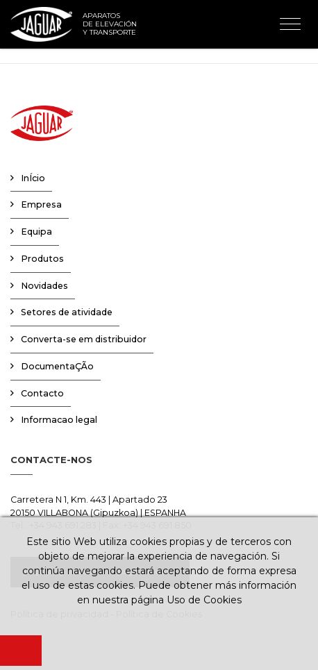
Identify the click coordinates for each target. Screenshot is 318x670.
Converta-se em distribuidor (84, 339)
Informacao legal (59, 419)
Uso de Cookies (204, 600)
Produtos (42, 258)
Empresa (41, 204)
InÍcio (33, 178)
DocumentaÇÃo (57, 366)
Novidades (44, 285)
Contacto (42, 393)
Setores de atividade (66, 312)
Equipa (36, 231)
